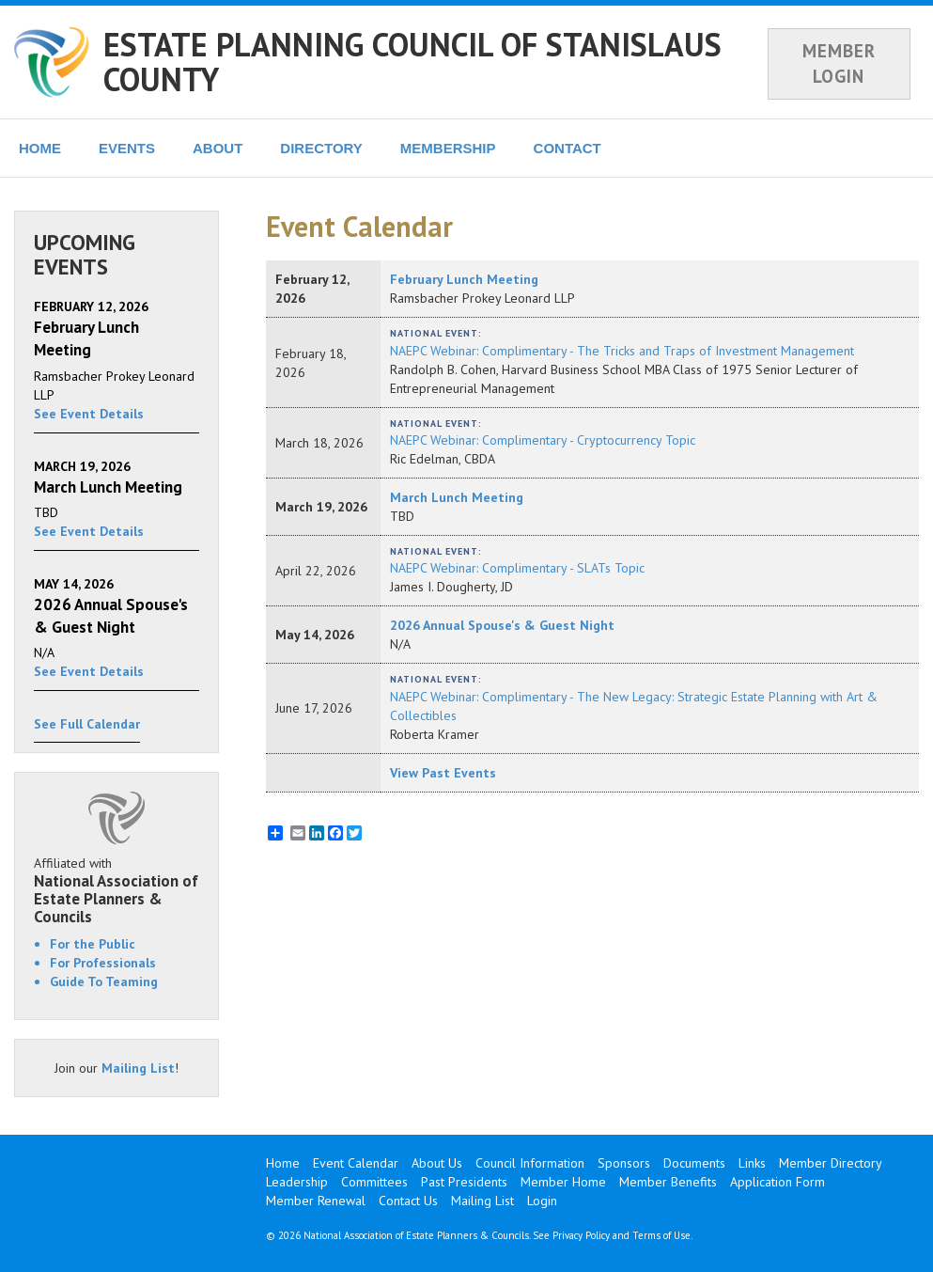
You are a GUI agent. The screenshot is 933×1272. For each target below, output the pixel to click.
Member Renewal (315, 1200)
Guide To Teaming (104, 981)
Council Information (529, 1162)
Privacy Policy (581, 1235)
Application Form (777, 1181)
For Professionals (103, 962)
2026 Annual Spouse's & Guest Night (502, 625)
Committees (374, 1181)
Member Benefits (668, 1181)
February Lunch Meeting (464, 279)
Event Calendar (355, 1162)
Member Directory (830, 1162)
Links (752, 1162)
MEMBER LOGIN (839, 63)
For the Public (92, 943)
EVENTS (127, 148)
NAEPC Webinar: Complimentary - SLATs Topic (517, 567)
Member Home (563, 1181)
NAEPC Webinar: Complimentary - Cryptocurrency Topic (542, 440)
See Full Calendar (87, 723)
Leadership (297, 1181)
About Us (437, 1162)
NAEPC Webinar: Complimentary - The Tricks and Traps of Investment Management (622, 350)
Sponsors (624, 1162)
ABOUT (217, 148)
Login (542, 1200)
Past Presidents (464, 1181)
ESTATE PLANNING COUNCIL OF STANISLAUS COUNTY (412, 62)
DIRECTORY (321, 148)
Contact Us (408, 1200)
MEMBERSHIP (448, 148)
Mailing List (138, 1068)
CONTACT (567, 148)
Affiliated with (116, 890)
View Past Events (443, 772)
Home (283, 1162)
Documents (694, 1162)
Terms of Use (661, 1235)
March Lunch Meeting (456, 497)
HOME (40, 148)
